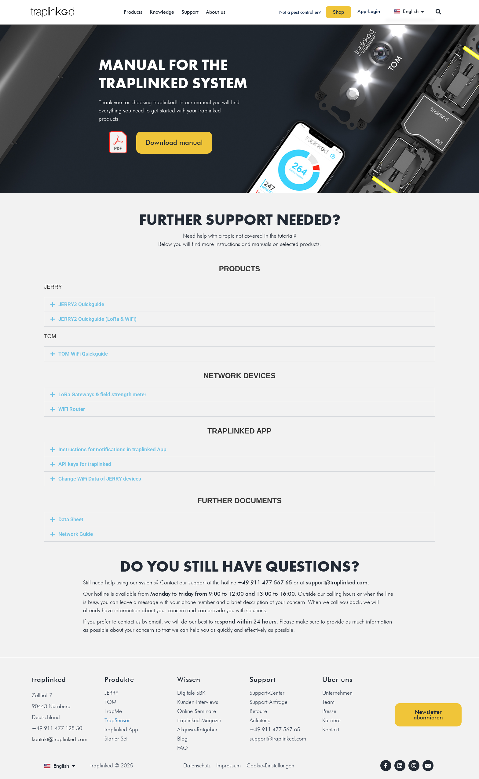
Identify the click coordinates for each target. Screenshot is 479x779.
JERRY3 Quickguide (81, 304)
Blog (182, 738)
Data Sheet (70, 519)
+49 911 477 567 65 (275, 729)
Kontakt (330, 729)
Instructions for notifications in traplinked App (112, 449)
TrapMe (113, 711)
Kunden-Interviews (197, 702)
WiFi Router (71, 409)
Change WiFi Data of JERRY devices (99, 479)
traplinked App (121, 729)
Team (328, 702)
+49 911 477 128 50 (57, 728)
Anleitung (260, 720)
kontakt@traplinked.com (59, 739)
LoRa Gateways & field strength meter (102, 394)
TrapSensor (117, 720)
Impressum (228, 765)
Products (133, 12)
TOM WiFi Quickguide (83, 354)
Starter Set (115, 738)
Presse (329, 711)
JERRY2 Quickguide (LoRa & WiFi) (97, 319)
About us (215, 12)
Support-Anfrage (268, 702)
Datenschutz (196, 765)
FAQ (182, 747)
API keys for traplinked (84, 464)
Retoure (258, 711)
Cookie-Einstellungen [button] (270, 765)
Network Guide (75, 534)
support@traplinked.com (278, 738)
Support (190, 12)
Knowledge (162, 12)
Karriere (331, 720)
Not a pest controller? (300, 12)
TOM (110, 702)
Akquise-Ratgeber (197, 729)
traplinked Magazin (199, 720)
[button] (438, 11)
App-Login (368, 11)
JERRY (111, 692)
